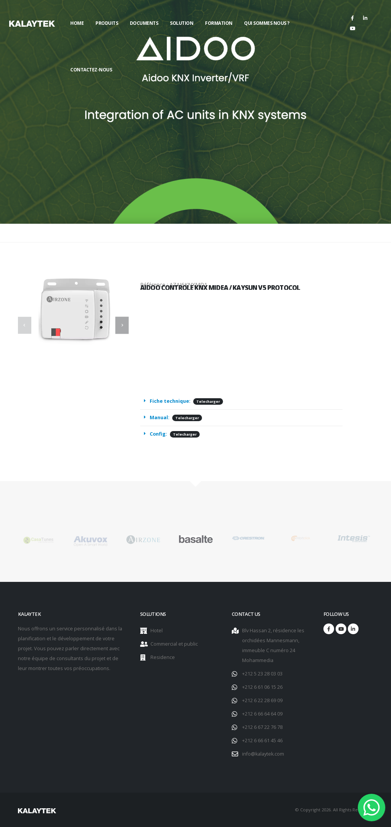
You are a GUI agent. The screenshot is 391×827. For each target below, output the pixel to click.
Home (77, 23)
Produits (106, 23)
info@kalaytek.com (263, 754)
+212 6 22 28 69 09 (262, 700)
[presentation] (24, 325)
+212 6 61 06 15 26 (262, 687)
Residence (162, 657)
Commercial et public (174, 644)
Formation (219, 23)
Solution (181, 23)
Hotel (156, 630)
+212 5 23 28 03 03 (262, 673)
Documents (144, 23)
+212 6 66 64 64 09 (262, 714)
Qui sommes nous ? (266, 23)
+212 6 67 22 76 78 (262, 727)
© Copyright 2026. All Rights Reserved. (334, 809)
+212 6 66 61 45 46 (262, 740)
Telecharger (208, 401)
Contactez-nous (91, 69)
